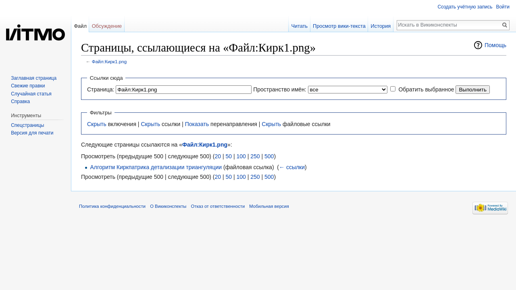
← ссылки (292, 167)
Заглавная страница (33, 78)
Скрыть (96, 124)
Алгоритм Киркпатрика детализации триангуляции (156, 167)
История (381, 26)
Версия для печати (32, 133)
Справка (20, 101)
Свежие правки (28, 86)
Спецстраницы (27, 125)
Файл (80, 26)
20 (217, 156)
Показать (197, 124)
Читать (299, 26)
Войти (503, 7)
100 (241, 156)
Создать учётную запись (464, 7)
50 (228, 156)
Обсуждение (107, 26)
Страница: (100, 89)
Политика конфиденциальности (112, 206)
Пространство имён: (279, 89)
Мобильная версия (269, 206)
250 (255, 156)
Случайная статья (31, 94)
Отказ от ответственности (218, 206)
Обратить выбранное (426, 89)
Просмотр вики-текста (339, 26)
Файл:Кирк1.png (109, 61)
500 (269, 156)
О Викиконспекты (168, 206)
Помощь (495, 45)
